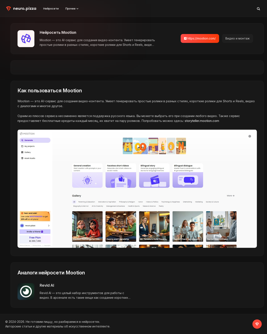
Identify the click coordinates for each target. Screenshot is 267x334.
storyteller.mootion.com (202, 121)
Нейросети (51, 8)
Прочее (72, 8)
